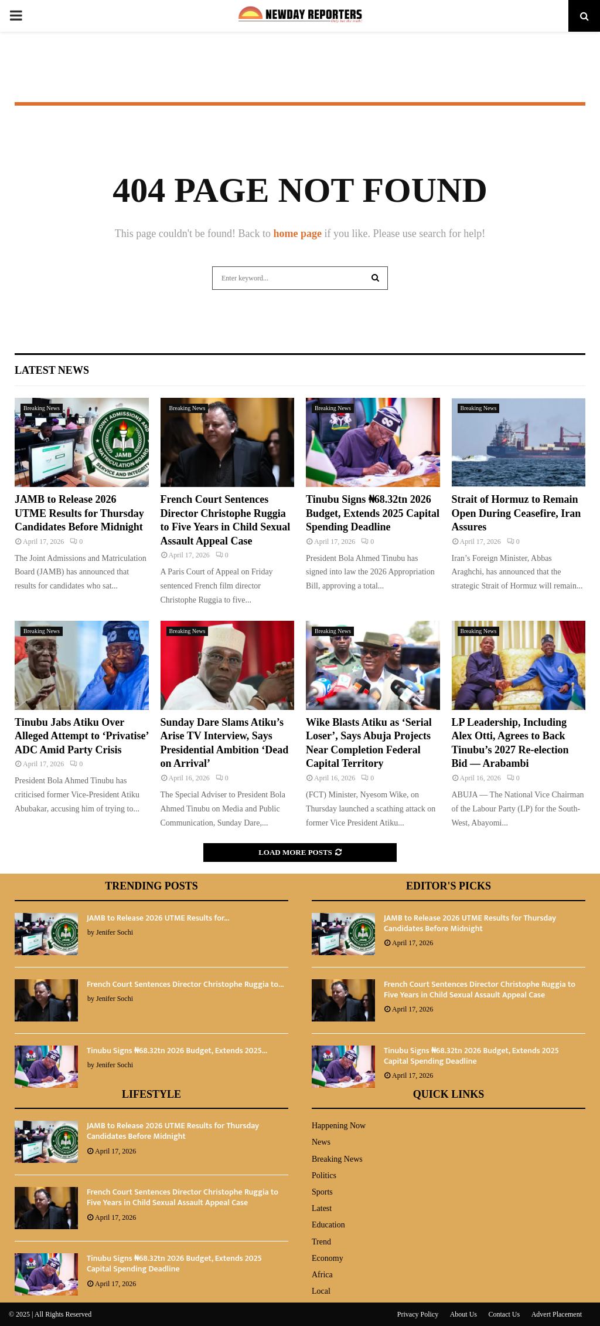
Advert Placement (556, 1314)
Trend (321, 1241)
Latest (322, 1208)
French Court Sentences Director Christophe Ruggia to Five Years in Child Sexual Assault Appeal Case (479, 989)
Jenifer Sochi (114, 932)
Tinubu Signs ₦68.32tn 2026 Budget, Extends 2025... (177, 1050)
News (321, 1142)
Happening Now (339, 1125)
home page (297, 233)
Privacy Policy (417, 1314)
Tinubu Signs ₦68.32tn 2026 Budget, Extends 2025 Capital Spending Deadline (372, 513)
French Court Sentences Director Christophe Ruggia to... (185, 984)
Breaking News (41, 408)
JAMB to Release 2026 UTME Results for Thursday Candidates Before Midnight (79, 513)
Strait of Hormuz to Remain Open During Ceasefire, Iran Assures (516, 513)
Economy (327, 1258)
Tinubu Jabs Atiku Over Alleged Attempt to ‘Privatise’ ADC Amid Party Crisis (81, 736)
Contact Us (504, 1314)
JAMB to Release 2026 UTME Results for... (158, 918)
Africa (322, 1274)
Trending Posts (151, 886)
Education (328, 1224)
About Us (463, 1314)
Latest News (52, 370)
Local (321, 1291)
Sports (322, 1192)
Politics (324, 1175)
